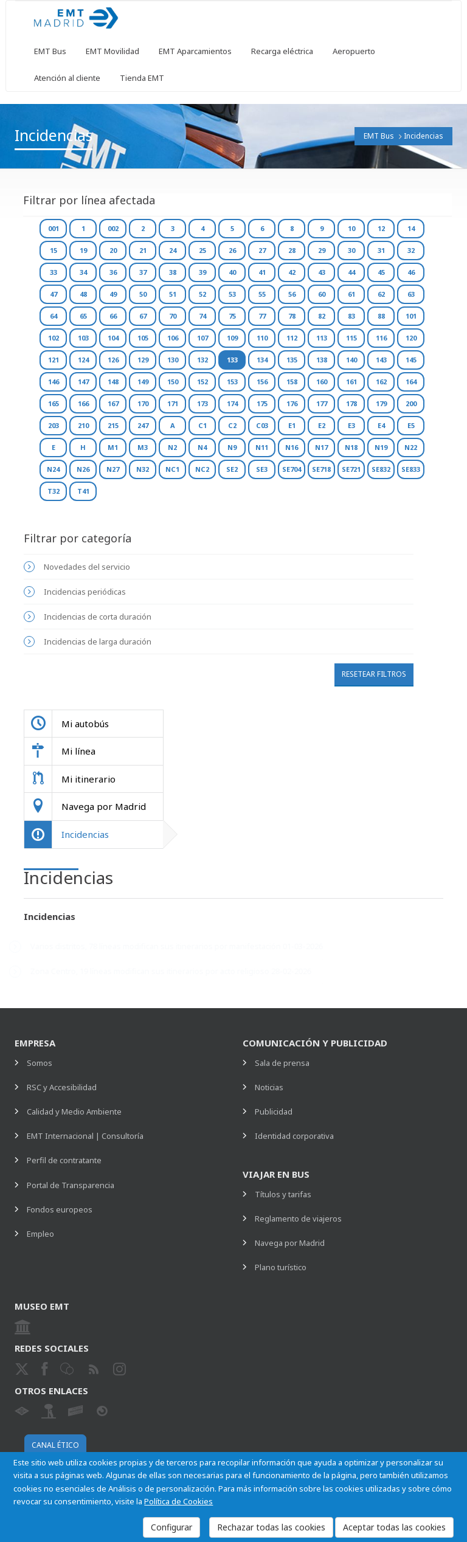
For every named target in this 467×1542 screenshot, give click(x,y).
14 (411, 228)
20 (113, 250)
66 (113, 315)
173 (202, 403)
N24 (53, 469)
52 (202, 294)
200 (411, 403)
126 (113, 359)
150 (172, 381)
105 (142, 337)
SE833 (410, 469)
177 (321, 403)
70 (172, 315)
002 (113, 228)
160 (321, 381)
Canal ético (55, 1445)
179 (381, 403)
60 (321, 294)
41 (262, 272)
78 (292, 315)
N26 (83, 469)
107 (202, 337)
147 (83, 381)
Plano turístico (280, 1267)
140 (351, 359)
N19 (381, 447)
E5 (411, 425)
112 (291, 337)
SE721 (351, 469)
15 (53, 250)
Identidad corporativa (294, 1135)
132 (202, 359)
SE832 (381, 469)
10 (351, 228)
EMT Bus (50, 51)
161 (351, 381)
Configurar (171, 1527)
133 (232, 359)
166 (83, 403)
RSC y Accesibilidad (62, 1087)
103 (83, 337)
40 (232, 272)
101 (411, 315)
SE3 (262, 469)
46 (411, 272)
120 (411, 337)
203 (53, 425)
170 (142, 403)
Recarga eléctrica (282, 51)
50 (143, 294)
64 (53, 315)
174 (232, 403)
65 (83, 315)
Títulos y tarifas (283, 1194)
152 (202, 381)
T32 (53, 491)
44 (351, 272)
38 (172, 272)
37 (143, 272)
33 (53, 272)
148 (113, 381)
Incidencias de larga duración (97, 641)
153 (232, 381)
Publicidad (273, 1111)
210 (83, 425)
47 (53, 294)
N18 (351, 447)
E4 (381, 425)
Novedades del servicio (87, 566)
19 (83, 250)
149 (142, 381)
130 (172, 359)
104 (113, 337)
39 (202, 272)
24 (172, 250)
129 (142, 359)
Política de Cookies (178, 1501)
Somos (39, 1062)
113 (321, 337)
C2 (232, 425)
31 (381, 250)
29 (321, 250)
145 (411, 359)
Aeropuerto (354, 51)
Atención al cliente (67, 77)
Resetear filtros (374, 674)
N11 (261, 447)
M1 (113, 447)
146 (53, 381)
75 (232, 315)
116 (381, 337)
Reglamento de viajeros (298, 1218)
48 (83, 294)
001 (53, 228)
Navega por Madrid (290, 1242)
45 (381, 272)
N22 (410, 447)
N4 (202, 447)
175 (262, 403)
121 (53, 359)
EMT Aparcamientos (195, 51)
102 (53, 337)
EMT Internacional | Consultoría (85, 1135)
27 (262, 250)
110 (262, 337)
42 (292, 272)
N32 (142, 469)
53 (232, 294)
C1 (202, 425)
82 (321, 315)
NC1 (172, 469)
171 (172, 403)
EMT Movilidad (112, 51)
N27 (112, 469)
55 (262, 294)
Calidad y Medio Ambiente (74, 1111)
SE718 (321, 469)
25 (202, 250)
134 (262, 359)
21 (143, 250)
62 (381, 294)
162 (381, 381)
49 (113, 294)
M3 (142, 447)
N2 (172, 447)
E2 (321, 425)
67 (143, 315)
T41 (83, 491)
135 (291, 359)
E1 (292, 425)
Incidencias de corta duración (97, 616)
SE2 (232, 469)
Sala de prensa (282, 1062)
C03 (262, 425)
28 (292, 250)
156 (262, 381)
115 (351, 337)
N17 (321, 447)
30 (351, 250)
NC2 (202, 469)
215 (113, 425)
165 (53, 403)
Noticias (269, 1087)
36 (113, 272)
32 (411, 250)
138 (321, 359)
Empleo (40, 1233)
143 (381, 359)
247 (142, 425)
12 (381, 228)
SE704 (291, 469)
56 (292, 294)
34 (83, 272)
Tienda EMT (142, 77)
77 (262, 315)
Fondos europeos (59, 1209)
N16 (291, 447)
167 (113, 403)
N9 (232, 447)
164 (411, 381)
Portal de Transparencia (70, 1185)
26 (232, 250)
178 (351, 403)
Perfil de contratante (64, 1160)
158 (291, 381)
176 (291, 403)
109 (232, 337)
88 (381, 315)
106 (172, 337)
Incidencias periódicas (85, 591)
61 (351, 294)
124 (83, 359)
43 (321, 272)
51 (172, 294)
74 (202, 315)
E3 (351, 425)
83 (351, 315)
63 (411, 294)
